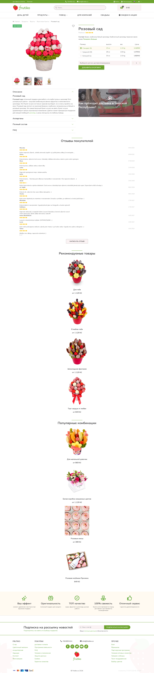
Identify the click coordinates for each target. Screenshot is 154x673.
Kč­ (139, 2)
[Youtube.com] (82, 646)
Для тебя (77, 290)
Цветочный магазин (20, 647)
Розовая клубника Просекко (77, 578)
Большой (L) (86, 56)
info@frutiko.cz (82, 2)
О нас (15, 644)
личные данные (90, 631)
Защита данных (40, 656)
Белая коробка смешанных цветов (77, 499)
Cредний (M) (87, 52)
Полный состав (20, 124)
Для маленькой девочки (77, 459)
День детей (22, 15)
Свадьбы (105, 15)
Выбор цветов (116, 662)
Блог (113, 644)
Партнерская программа (120, 650)
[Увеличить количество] (139, 63)
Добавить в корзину (91, 67)
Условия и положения (43, 653)
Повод (63, 15)
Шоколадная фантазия (77, 369)
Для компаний (84, 15)
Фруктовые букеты (43, 21)
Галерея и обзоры (118, 656)
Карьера (16, 653)
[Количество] (136, 63)
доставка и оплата (19, 2)
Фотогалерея (17, 659)
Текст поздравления (118, 659)
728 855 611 (70, 2)
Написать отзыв (77, 241)
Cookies (37, 659)
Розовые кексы (77, 538)
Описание (17, 91)
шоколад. (32, 113)
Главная (16, 21)
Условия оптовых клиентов (121, 653)
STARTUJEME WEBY (133, 671)
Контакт (30, 2)
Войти (116, 2)
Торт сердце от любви (77, 409)
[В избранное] (73, 26)
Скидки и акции (128, 15)
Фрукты (32, 21)
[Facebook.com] (68, 646)
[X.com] (77, 646)
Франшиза (115, 647)
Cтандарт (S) (87, 48)
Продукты (43, 15)
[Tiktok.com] (86, 646)
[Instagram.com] (72, 646)
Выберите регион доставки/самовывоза (95, 63)
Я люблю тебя (77, 329)
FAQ (15, 130)
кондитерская (18, 650)
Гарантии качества (41, 662)
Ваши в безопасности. (94, 631)
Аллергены (18, 118)
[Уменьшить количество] (133, 63)
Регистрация (126, 2)
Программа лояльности (43, 647)
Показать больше (90, 39)
